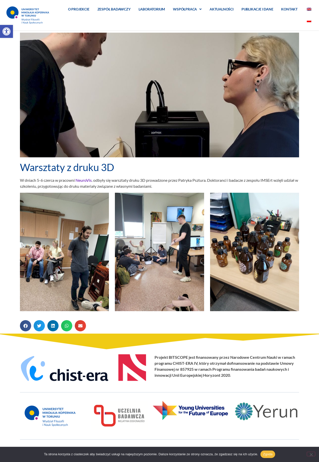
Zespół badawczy (114, 9)
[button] (6, 31)
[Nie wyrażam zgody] (311, 454)
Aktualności (222, 9)
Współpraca (187, 9)
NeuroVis (84, 180)
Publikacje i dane (257, 9)
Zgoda (267, 454)
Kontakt (289, 9)
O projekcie (78, 9)
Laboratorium (152, 9)
